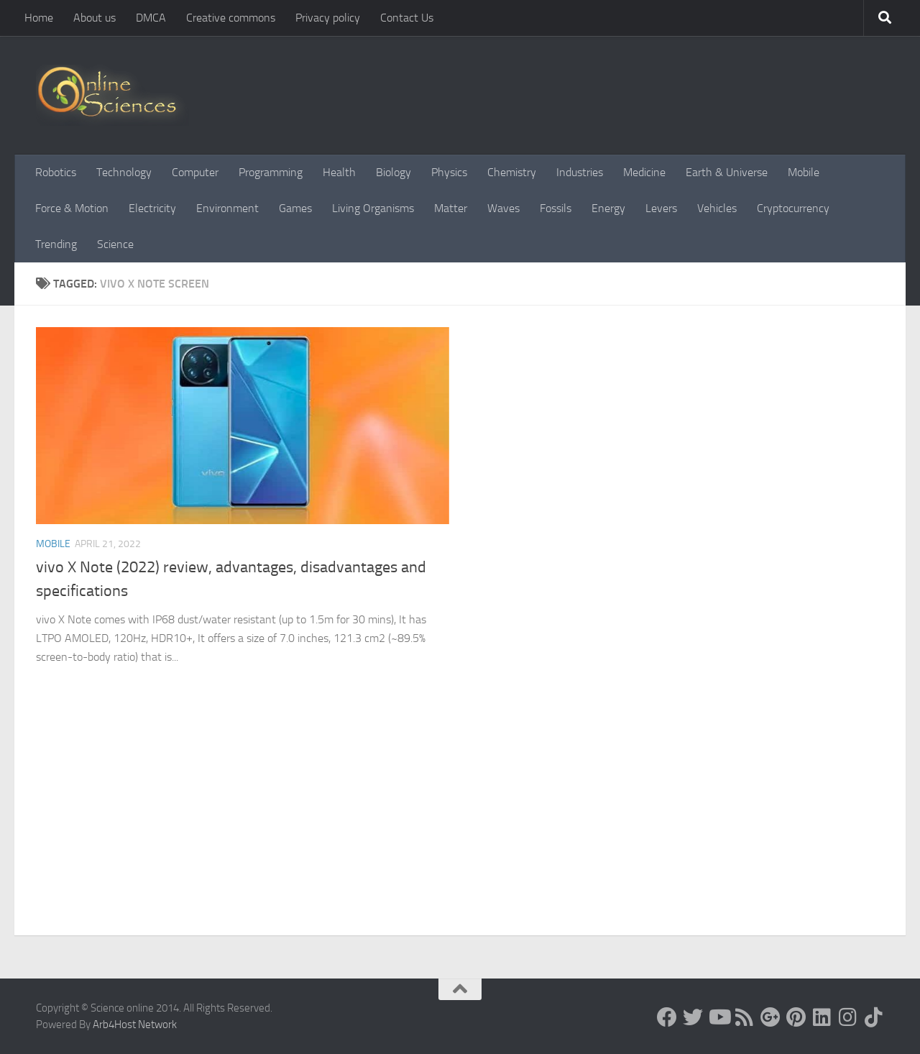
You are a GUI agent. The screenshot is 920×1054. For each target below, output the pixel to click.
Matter (450, 208)
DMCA (151, 17)
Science (115, 244)
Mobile (803, 172)
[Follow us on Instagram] (848, 1017)
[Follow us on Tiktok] (874, 1017)
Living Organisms (373, 208)
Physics (449, 172)
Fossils (555, 208)
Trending (56, 244)
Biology (393, 172)
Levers (661, 208)
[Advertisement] (460, 827)
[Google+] (770, 1017)
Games (295, 208)
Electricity (152, 208)
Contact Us (406, 17)
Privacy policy (327, 17)
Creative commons (230, 17)
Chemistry (511, 172)
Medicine (644, 172)
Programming (271, 172)
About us (94, 17)
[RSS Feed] (745, 1017)
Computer (195, 172)
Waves (503, 208)
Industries (579, 172)
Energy (608, 208)
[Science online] (667, 1017)
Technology (124, 172)
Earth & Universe (727, 172)
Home (38, 17)
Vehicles (717, 208)
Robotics (55, 172)
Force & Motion (72, 208)
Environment (227, 208)
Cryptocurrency (793, 208)
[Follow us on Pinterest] (796, 1017)
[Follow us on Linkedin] (822, 1017)
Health (339, 172)
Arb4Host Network (135, 1024)
